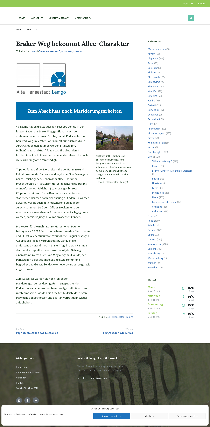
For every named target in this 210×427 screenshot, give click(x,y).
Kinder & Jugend (156, 133)
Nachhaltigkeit (155, 152)
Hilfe (150, 124)
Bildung (152, 72)
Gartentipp (153, 110)
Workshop (153, 267)
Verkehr (77, 51)
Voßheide (157, 206)
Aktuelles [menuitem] (37, 18)
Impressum (21, 367)
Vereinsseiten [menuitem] (83, 18)
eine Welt (153, 91)
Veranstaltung (155, 244)
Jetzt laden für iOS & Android (92, 378)
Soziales (152, 230)
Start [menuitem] (22, 18)
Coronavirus (154, 81)
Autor (151, 63)
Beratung (153, 67)
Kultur (151, 147)
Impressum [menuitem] (188, 3)
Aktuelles (32, 29)
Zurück (20, 329)
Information (154, 128)
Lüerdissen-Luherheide (164, 202)
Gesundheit (154, 119)
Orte (150, 156)
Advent (151, 53)
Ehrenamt (153, 86)
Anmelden (21, 377)
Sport (151, 234)
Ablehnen (149, 416)
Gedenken (153, 114)
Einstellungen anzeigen (187, 416)
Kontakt (20, 382)
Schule (151, 225)
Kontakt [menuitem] (202, 3)
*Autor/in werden (157, 49)
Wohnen (152, 262)
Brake (155, 166)
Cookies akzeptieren (111, 416)
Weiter (129, 329)
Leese (155, 188)
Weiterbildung (155, 258)
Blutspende (154, 77)
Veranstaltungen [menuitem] (59, 18)
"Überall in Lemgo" (49, 51)
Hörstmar (157, 183)
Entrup (156, 178)
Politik (151, 220)
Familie (151, 100)
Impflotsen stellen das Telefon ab (37, 333)
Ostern (151, 216)
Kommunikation (156, 142)
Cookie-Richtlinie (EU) (27, 388)
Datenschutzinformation (28, 372)
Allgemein (66, 51)
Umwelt (152, 239)
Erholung (152, 96)
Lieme (155, 197)
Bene (34, 51)
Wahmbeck (158, 211)
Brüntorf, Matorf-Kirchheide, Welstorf (172, 170)
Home (18, 29)
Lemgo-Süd (158, 192)
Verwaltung (154, 253)
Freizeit (152, 105)
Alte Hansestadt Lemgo (120, 317)
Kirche (151, 138)
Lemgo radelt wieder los (118, 333)
